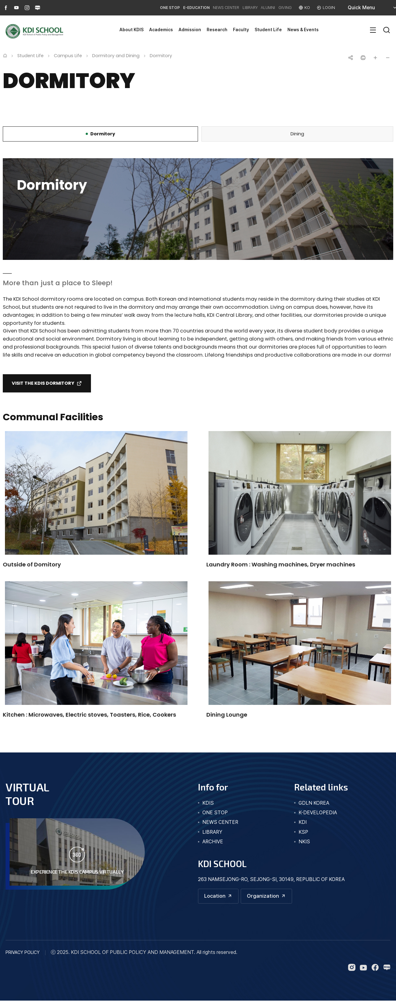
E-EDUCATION (170, 7)
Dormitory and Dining (116, 56)
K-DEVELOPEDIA (318, 815)
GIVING (280, 7)
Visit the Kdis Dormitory (47, 385)
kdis (208, 805)
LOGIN (328, 7)
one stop (215, 815)
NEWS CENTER (206, 7)
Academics (161, 29)
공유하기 (350, 57)
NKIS (304, 844)
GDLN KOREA (314, 805)
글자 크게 (375, 57)
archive (212, 844)
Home (5, 55)
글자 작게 (387, 57)
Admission (190, 29)
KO (305, 7)
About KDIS (131, 29)
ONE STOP (138, 7)
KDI (303, 825)
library (212, 834)
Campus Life (68, 56)
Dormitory (161, 56)
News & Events (303, 29)
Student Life (268, 29)
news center (220, 825)
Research (217, 29)
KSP (303, 834)
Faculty (241, 29)
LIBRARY (235, 7)
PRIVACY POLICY (23, 956)
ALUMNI (259, 7)
